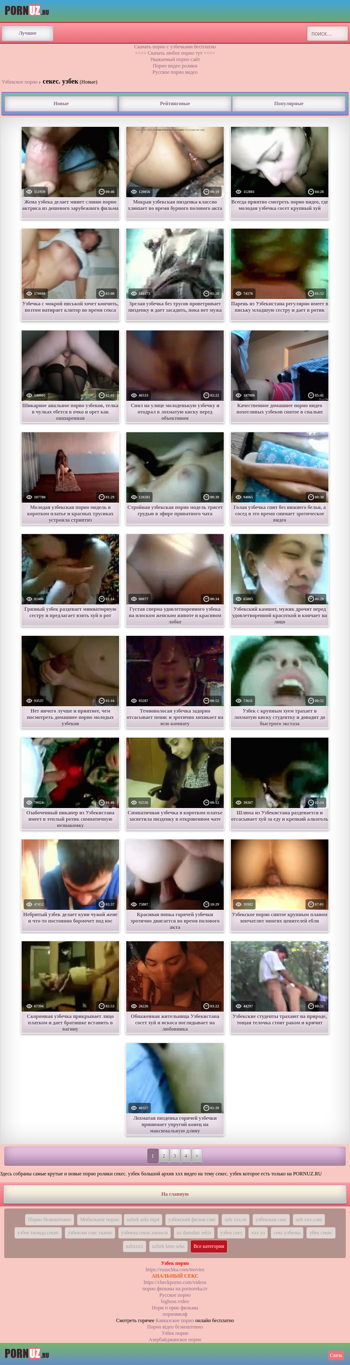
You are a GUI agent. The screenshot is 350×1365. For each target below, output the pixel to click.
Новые (61, 103)
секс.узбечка (287, 1233)
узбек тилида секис (38, 1233)
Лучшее (27, 33)
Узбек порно (174, 1333)
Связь (336, 1355)
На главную (175, 1194)
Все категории (209, 1246)
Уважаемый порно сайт (175, 59)
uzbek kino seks (168, 1246)
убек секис (320, 1233)
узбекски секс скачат (90, 1233)
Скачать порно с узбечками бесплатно (175, 47)
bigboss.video (175, 1301)
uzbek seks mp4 (143, 1219)
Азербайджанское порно (175, 1340)
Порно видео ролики (175, 66)
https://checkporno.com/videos (175, 1282)
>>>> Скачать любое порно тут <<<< (175, 53)
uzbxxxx (134, 1246)
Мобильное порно (99, 1219)
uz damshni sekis (194, 1233)
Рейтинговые (175, 103)
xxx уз (258, 1233)
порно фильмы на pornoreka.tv (175, 1289)
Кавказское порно (175, 1320)
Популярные (288, 103)
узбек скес (231, 1233)
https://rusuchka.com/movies (175, 1270)
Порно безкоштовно (49, 1219)
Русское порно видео (175, 72)
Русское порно (175, 1295)
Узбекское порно (20, 82)
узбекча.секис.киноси (144, 1233)
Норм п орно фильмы (175, 1308)
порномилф (175, 1314)
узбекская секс (271, 1219)
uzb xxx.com (309, 1219)
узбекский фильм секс (192, 1219)
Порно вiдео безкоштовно (175, 1327)
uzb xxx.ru (235, 1219)
